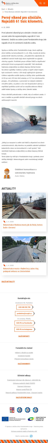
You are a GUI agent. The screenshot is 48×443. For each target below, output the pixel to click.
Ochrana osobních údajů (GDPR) (24, 383)
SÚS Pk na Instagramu (24, 329)
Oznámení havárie (24, 356)
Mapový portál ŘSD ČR (24, 389)
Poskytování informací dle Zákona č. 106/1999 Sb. (24, 380)
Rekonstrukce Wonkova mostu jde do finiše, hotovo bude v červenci (22, 226)
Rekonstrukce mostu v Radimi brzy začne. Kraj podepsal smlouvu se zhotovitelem (20, 269)
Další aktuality (8, 282)
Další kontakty (24, 336)
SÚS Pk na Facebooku (24, 323)
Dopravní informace (23, 386)
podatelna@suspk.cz (24, 313)
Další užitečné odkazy (24, 397)
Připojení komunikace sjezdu (23, 359)
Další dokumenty (24, 363)
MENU (44, 3)
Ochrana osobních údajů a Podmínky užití (24, 431)
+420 (24, 307)
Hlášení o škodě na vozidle (24, 353)
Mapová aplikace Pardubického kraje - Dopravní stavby (24, 393)
